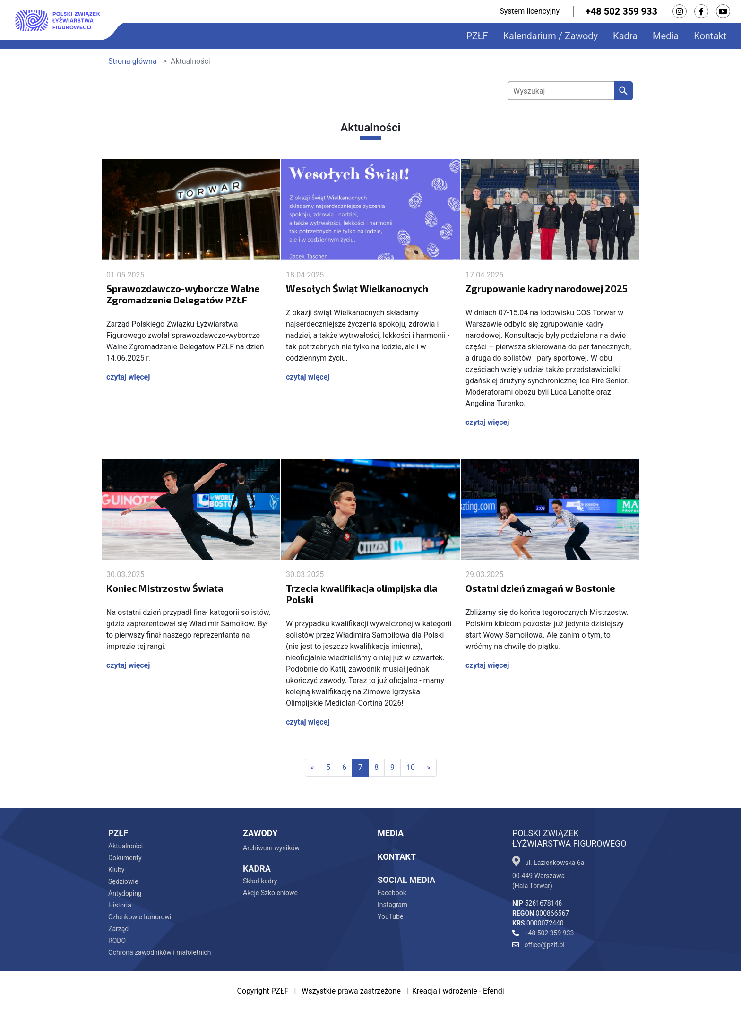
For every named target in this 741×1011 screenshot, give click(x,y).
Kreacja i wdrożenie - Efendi (458, 990)
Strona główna (132, 61)
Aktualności (125, 846)
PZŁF (477, 36)
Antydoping (125, 893)
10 (410, 767)
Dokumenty (125, 858)
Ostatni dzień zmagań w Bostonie (540, 588)
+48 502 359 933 (621, 11)
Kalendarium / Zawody (550, 36)
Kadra (625, 36)
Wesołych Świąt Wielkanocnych (357, 288)
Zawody (260, 833)
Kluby (116, 869)
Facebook (392, 893)
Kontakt (710, 36)
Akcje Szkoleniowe (270, 893)
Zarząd (118, 929)
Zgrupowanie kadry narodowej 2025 (546, 288)
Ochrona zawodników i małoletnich (159, 952)
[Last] (429, 768)
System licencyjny (530, 11)
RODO (117, 940)
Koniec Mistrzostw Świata (165, 588)
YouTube (390, 916)
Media (666, 36)
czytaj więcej (128, 376)
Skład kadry (260, 881)
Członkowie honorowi (139, 917)
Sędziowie (123, 881)
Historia (119, 905)
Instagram (392, 904)
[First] (313, 768)
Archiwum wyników (271, 848)
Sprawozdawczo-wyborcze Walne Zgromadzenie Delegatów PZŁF (183, 294)
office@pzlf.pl (538, 945)
